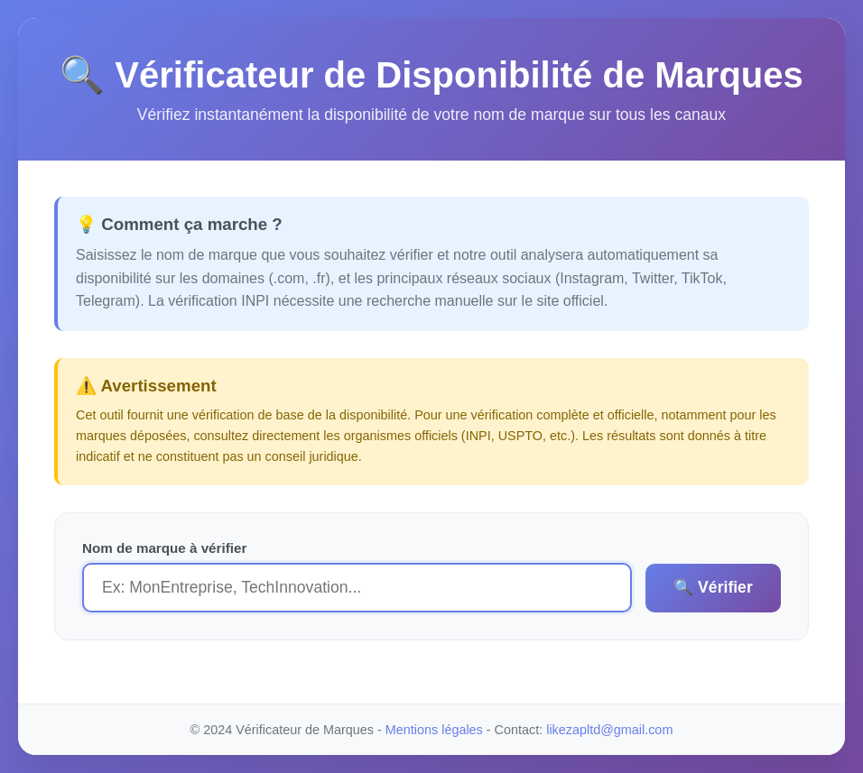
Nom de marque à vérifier (164, 548)
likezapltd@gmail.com (609, 729)
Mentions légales (434, 729)
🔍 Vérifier (713, 587)
